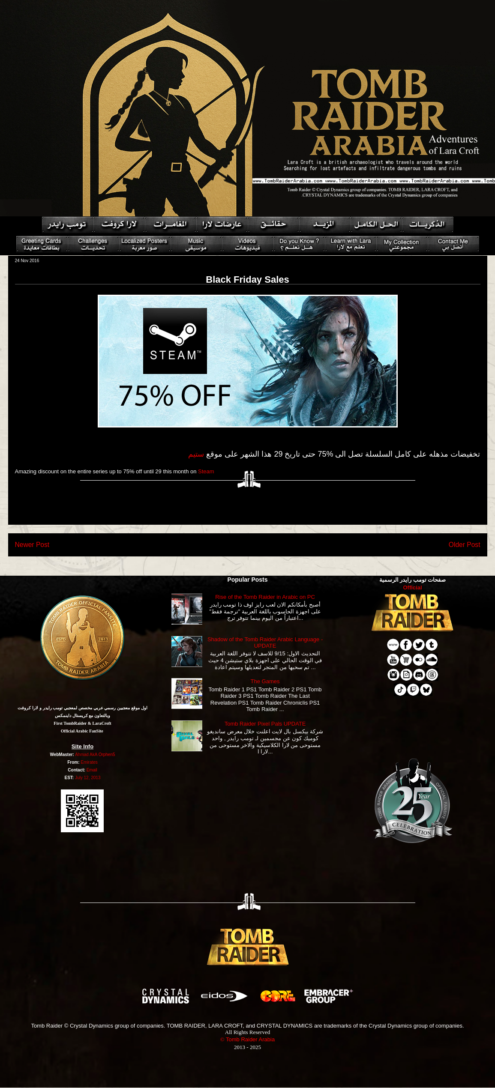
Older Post (464, 544)
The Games (265, 681)
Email (92, 770)
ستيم (196, 454)
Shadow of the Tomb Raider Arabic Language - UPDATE (265, 642)
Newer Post (32, 544)
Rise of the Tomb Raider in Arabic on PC (265, 597)
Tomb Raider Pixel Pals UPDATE (265, 723)
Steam (206, 471)
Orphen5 (107, 754)
